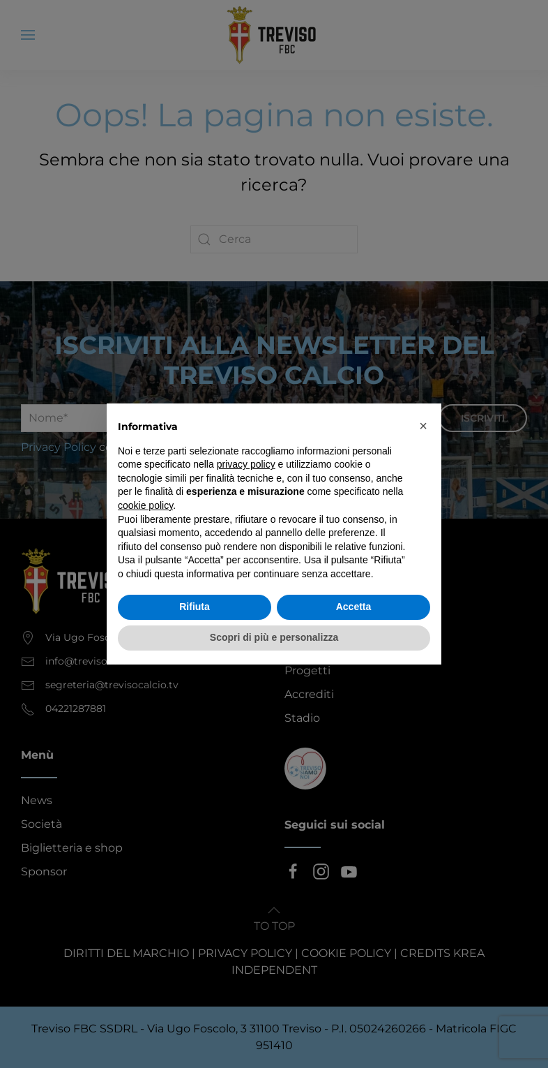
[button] (423, 426)
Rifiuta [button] (194, 606)
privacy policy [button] (246, 464)
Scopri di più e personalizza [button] (274, 637)
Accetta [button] (354, 606)
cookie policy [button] (145, 505)
